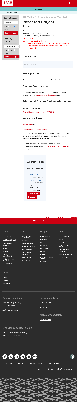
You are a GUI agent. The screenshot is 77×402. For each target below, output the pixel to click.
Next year (31, 197)
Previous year (33, 193)
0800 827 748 (7, 303)
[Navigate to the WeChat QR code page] (22, 356)
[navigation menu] (73, 3)
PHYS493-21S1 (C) (36, 175)
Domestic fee (28, 125)
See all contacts (45, 320)
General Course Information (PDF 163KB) (39, 112)
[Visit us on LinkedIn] (16, 356)
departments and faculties (45, 95)
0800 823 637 (15, 335)
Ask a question (45, 307)
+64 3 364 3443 (46, 303)
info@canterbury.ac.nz (10, 310)
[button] (38, 9)
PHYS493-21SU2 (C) (37, 180)
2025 (11, 26)
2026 (6, 29)
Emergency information (10, 340)
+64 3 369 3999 (8, 305)
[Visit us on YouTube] (28, 356)
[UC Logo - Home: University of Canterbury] (7, 3)
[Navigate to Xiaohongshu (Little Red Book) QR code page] (34, 356)
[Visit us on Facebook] (4, 356)
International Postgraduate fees (35, 129)
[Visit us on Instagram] (10, 356)
